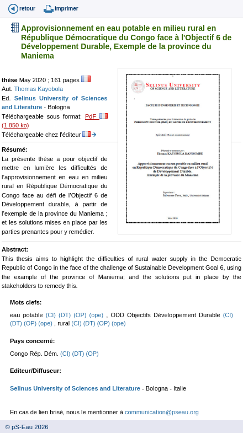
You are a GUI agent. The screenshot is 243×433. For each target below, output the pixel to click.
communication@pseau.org (162, 412)
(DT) (66, 315)
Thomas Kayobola (38, 88)
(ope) (98, 315)
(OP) (81, 315)
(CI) (52, 315)
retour (27, 9)
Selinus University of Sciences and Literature (75, 388)
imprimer (66, 9)
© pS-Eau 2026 (24, 427)
